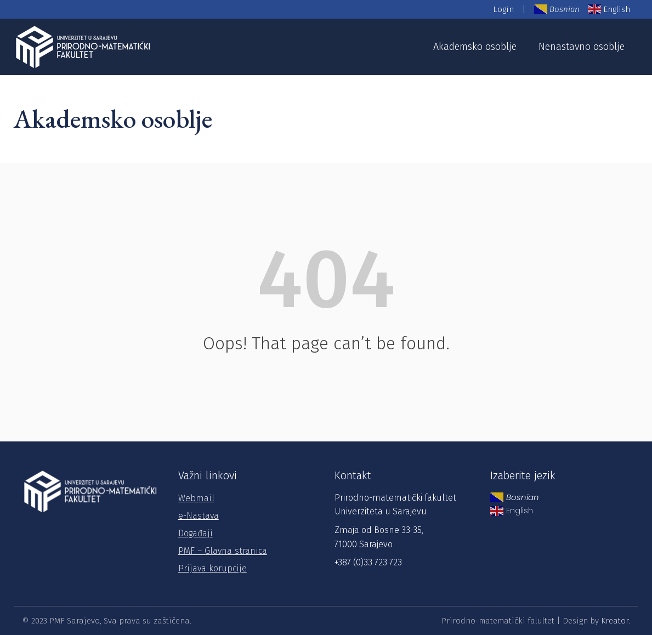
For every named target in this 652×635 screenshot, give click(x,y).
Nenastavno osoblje (581, 47)
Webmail (196, 498)
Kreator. (615, 621)
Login (503, 9)
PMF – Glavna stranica (222, 551)
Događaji (195, 533)
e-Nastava (198, 516)
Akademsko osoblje (475, 47)
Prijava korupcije (212, 568)
